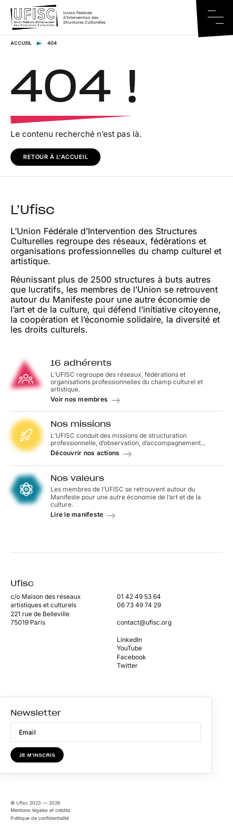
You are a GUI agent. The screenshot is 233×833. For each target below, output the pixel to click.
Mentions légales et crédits (40, 810)
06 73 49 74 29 (139, 605)
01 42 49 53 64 (139, 596)
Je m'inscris (37, 755)
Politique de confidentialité (40, 818)
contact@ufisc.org (144, 622)
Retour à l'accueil (55, 156)
